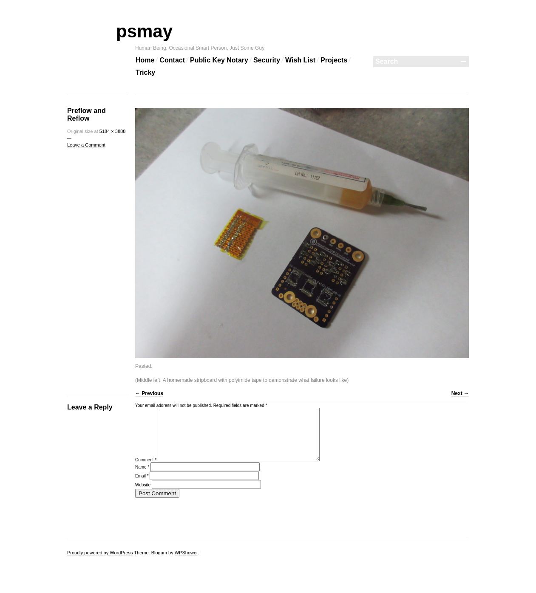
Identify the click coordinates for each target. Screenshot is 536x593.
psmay (154, 31)
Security (266, 60)
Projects (333, 60)
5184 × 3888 (112, 131)
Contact (172, 60)
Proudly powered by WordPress (100, 552)
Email (142, 486)
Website (142, 495)
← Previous (149, 393)
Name (142, 477)
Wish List (300, 60)
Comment (145, 470)
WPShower (186, 552)
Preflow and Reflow (86, 114)
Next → (460, 393)
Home (145, 60)
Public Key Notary (219, 60)
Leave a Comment (86, 144)
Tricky (145, 72)
